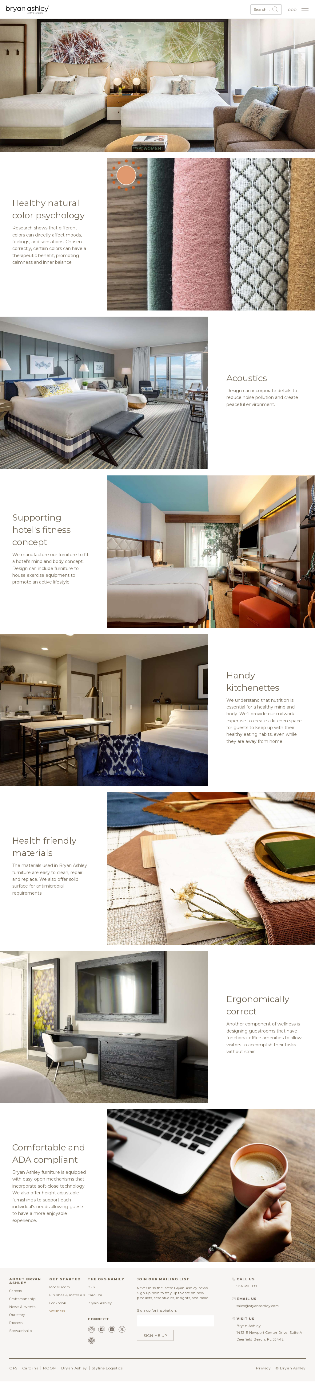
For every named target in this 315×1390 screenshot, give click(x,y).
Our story (17, 1323)
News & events (22, 1315)
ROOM (50, 1376)
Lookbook (57, 1311)
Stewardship (20, 1339)
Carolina (95, 1303)
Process (16, 1331)
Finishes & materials (67, 1303)
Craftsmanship (22, 1307)
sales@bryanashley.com (258, 1314)
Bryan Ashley (100, 1311)
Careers (15, 1299)
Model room (59, 1295)
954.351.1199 (247, 1294)
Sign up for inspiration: (157, 1318)
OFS (91, 1295)
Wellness (57, 1319)
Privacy (263, 1376)
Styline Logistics (107, 1376)
